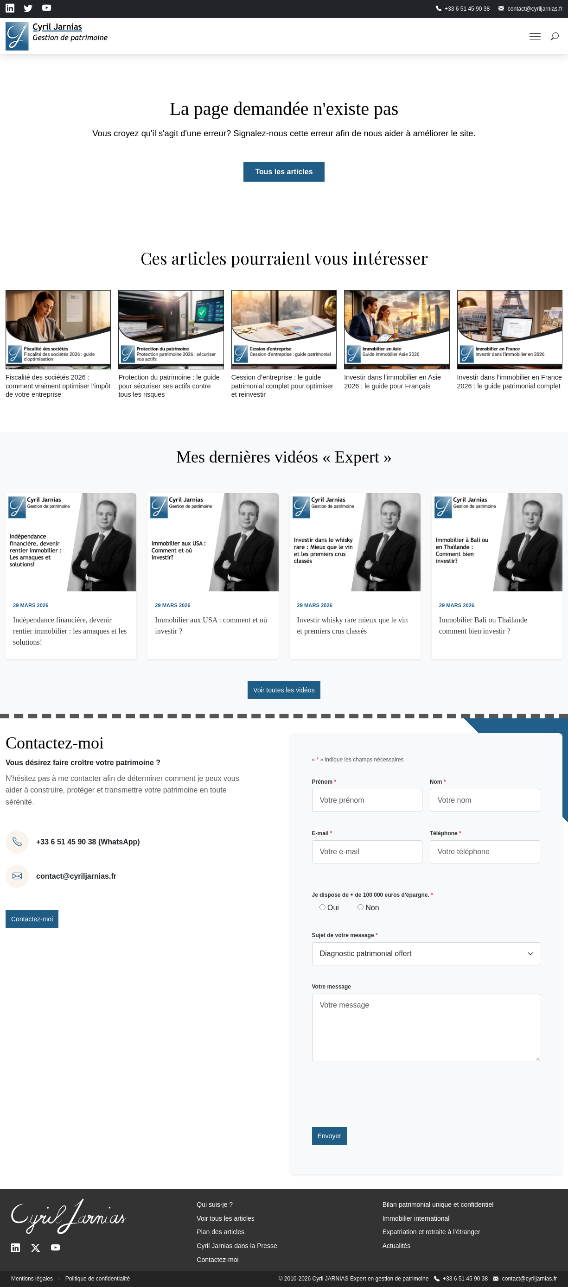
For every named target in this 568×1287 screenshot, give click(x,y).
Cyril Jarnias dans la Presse (237, 1245)
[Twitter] (35, 1249)
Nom (438, 782)
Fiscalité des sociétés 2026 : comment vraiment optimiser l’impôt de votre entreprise (58, 386)
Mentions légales (32, 1278)
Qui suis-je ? (215, 1204)
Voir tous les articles (226, 1218)
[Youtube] (55, 1249)
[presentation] (382, 1094)
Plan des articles (220, 1232)
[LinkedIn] (15, 1249)
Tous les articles (284, 172)
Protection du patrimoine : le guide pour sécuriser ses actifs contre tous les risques (168, 386)
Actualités (397, 1245)
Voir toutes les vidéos (283, 690)
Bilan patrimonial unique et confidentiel (438, 1204)
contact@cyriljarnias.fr (76, 876)
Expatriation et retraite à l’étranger (431, 1232)
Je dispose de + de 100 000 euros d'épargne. (372, 895)
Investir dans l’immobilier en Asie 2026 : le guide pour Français (392, 382)
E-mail (322, 833)
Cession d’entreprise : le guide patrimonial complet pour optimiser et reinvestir (282, 386)
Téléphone (445, 833)
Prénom (324, 782)
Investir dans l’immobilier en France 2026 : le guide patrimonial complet (509, 382)
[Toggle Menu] (535, 36)
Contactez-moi (32, 919)
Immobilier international (416, 1218)
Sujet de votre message (345, 935)
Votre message (331, 986)
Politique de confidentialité (97, 1278)
